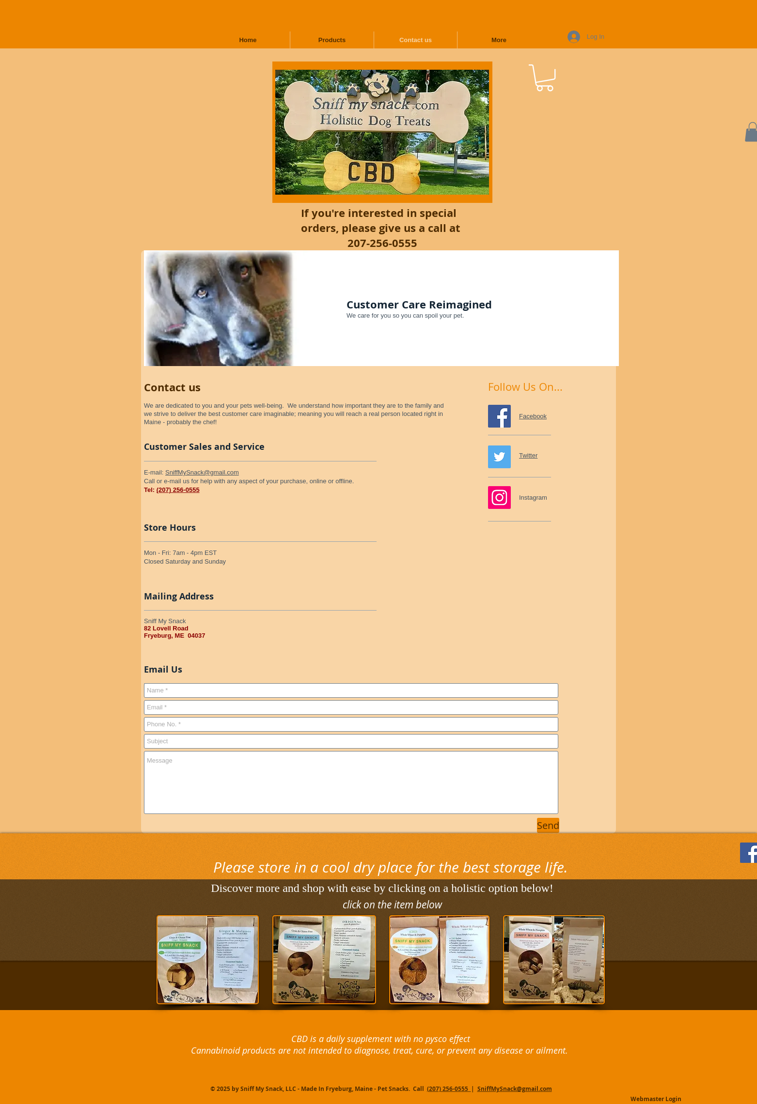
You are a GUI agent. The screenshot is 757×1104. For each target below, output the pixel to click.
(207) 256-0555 (178, 489)
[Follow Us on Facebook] (499, 416)
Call (419, 1089)
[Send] (548, 825)
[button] (545, 77)
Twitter (528, 455)
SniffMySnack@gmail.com (202, 472)
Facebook (533, 416)
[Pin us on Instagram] (499, 497)
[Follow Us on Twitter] (499, 456)
